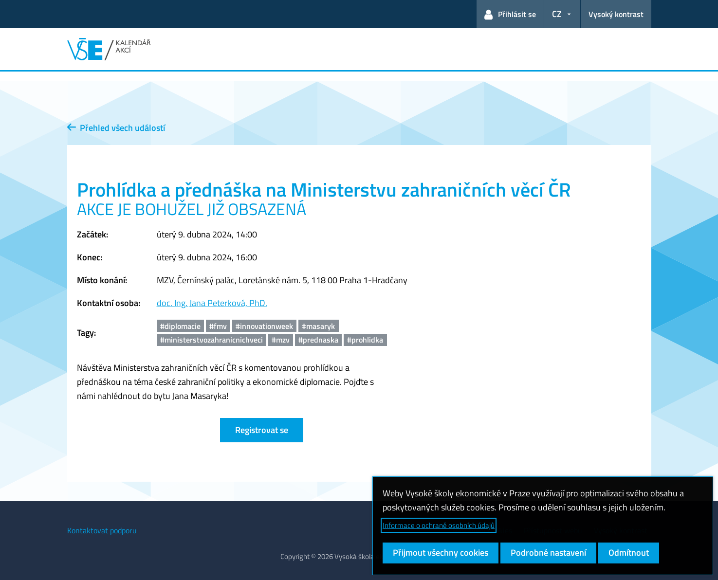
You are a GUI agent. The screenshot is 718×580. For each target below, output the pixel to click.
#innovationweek (264, 326)
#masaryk (318, 326)
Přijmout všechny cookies (440, 552)
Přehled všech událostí (116, 127)
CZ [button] (557, 13)
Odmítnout (628, 552)
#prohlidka (365, 339)
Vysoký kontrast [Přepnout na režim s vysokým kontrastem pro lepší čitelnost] (616, 14)
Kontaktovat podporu (102, 530)
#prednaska (318, 339)
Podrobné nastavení (548, 552)
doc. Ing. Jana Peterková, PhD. (212, 302)
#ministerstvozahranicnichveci (211, 339)
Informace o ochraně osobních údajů (439, 525)
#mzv (281, 339)
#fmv (218, 326)
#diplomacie (180, 326)
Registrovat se (261, 429)
